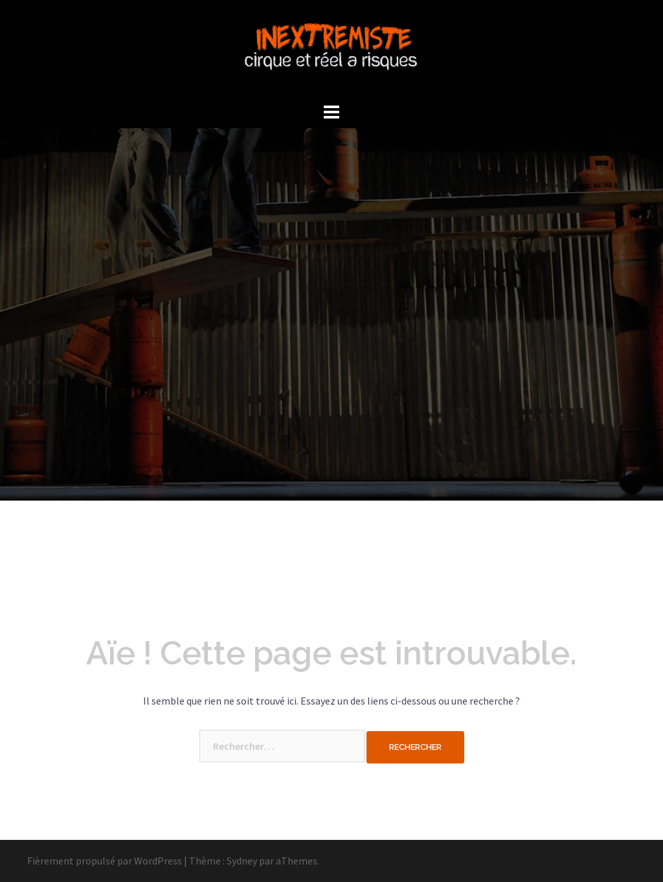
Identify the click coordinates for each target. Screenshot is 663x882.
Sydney (242, 860)
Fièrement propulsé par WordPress (104, 860)
